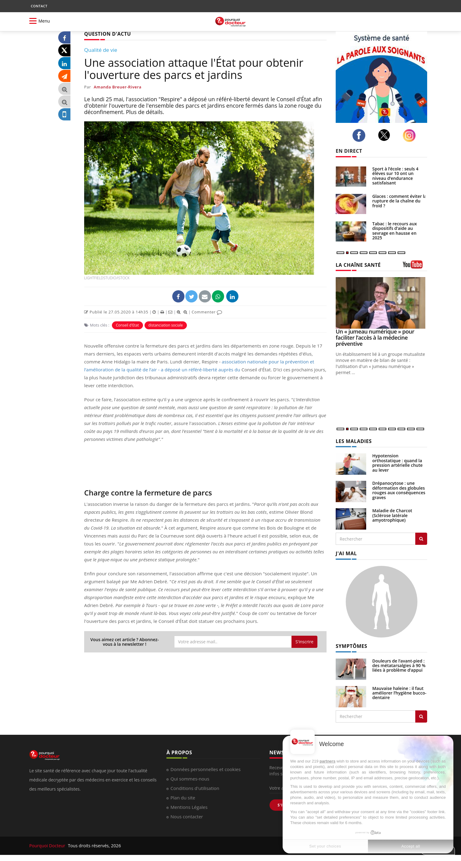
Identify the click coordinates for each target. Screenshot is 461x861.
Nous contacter (186, 816)
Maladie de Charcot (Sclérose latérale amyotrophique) (392, 515)
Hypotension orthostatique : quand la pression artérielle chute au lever (397, 463)
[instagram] (411, 135)
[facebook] (360, 135)
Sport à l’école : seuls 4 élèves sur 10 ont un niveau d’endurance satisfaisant (395, 176)
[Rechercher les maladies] (421, 539)
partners (327, 761)
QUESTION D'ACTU (107, 33)
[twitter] (386, 135)
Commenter (206, 312)
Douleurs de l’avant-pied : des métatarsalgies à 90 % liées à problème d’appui (399, 665)
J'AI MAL (346, 553)
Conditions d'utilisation (194, 788)
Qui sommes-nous (189, 779)
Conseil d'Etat (127, 325)
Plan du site (182, 798)
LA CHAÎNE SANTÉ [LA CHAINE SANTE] (358, 265)
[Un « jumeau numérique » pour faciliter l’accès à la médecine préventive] (381, 303)
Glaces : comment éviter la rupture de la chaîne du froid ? (399, 201)
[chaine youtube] (415, 267)
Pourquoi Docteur (47, 845)
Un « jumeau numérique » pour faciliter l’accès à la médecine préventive (375, 337)
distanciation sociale (165, 325)
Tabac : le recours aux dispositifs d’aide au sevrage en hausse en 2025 (394, 231)
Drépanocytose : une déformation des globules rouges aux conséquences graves (398, 490)
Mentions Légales (189, 807)
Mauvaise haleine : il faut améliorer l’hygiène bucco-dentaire (399, 693)
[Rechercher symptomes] (421, 716)
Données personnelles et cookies (205, 769)
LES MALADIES (354, 441)
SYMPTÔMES (351, 646)
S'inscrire (304, 642)
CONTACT (39, 6)
